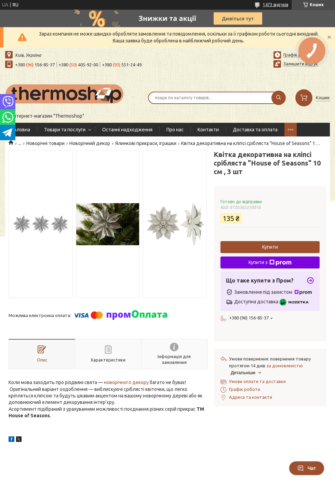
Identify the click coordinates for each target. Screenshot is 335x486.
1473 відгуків (275, 4)
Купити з (270, 263)
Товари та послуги (64, 129)
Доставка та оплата (255, 129)
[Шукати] (278, 98)
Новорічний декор (89, 143)
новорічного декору (126, 382)
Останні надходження (127, 129)
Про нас (175, 129)
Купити (270, 247)
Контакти (208, 129)
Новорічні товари (45, 143)
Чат (306, 468)
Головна (21, 129)
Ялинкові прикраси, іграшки (145, 143)
